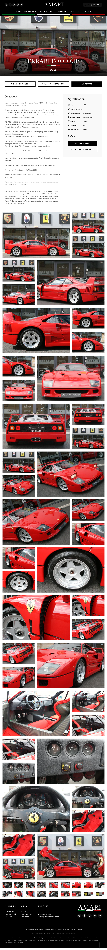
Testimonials (25, 919)
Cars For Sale (9, 914)
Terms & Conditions (37, 935)
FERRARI (87, 86)
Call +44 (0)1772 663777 (53, 86)
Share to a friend (20, 86)
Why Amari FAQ (27, 916)
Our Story (24, 914)
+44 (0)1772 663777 (92, 6)
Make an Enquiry (83, 146)
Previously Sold (10, 916)
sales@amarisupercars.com (49, 919)
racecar (73, 935)
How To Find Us (43, 914)
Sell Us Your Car (10, 919)
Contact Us (60, 935)
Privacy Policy (50, 935)
